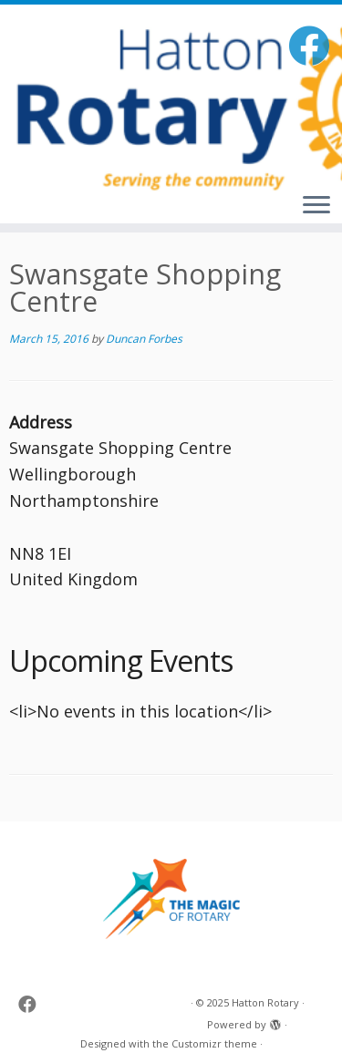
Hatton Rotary (265, 1002)
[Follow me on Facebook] (311, 45)
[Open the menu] (316, 206)
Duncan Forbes (144, 338)
